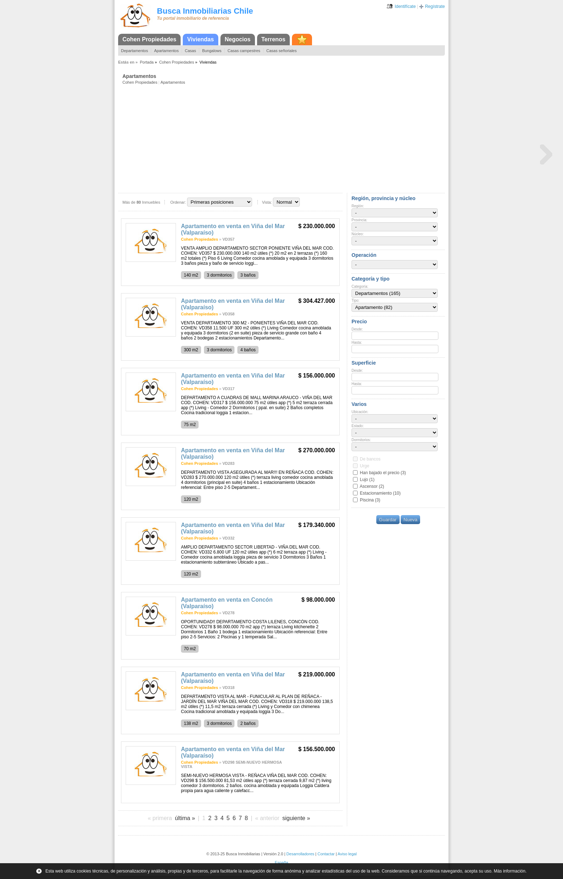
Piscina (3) (370, 500)
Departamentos (134, 50)
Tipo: (355, 300)
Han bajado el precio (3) (383, 472)
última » (185, 818)
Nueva (411, 519)
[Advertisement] (283, 138)
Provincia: (359, 220)
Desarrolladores (301, 854)
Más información (509, 871)
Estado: (358, 426)
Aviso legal (347, 854)
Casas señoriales (281, 50)
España (281, 862)
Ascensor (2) (372, 486)
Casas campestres (244, 50)
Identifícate (405, 6)
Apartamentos (166, 50)
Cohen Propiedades (149, 39)
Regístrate (435, 6)
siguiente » (296, 818)
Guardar (388, 519)
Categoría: (360, 286)
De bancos (370, 459)
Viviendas (200, 39)
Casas (190, 50)
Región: (358, 206)
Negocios (238, 39)
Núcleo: (358, 234)
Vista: (267, 202)
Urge (364, 465)
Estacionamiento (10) (380, 493)
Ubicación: (360, 412)
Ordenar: (178, 202)
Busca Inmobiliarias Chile (205, 10)
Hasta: (357, 342)
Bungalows (212, 50)
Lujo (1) (367, 479)
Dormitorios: (361, 440)
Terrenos (273, 39)
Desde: (357, 329)
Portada (147, 62)
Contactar (326, 854)
